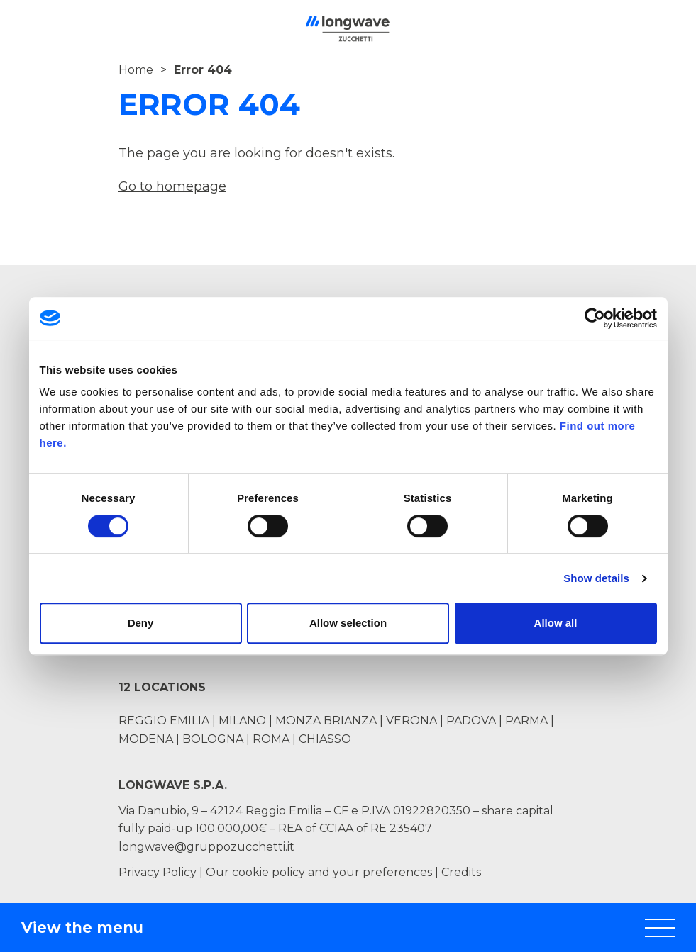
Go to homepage (172, 186)
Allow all (556, 623)
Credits (461, 872)
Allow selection (348, 623)
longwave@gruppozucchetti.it (206, 846)
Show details (596, 578)
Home (135, 70)
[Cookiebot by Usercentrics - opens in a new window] (595, 318)
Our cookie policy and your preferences (319, 872)
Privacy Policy (157, 872)
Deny (141, 623)
